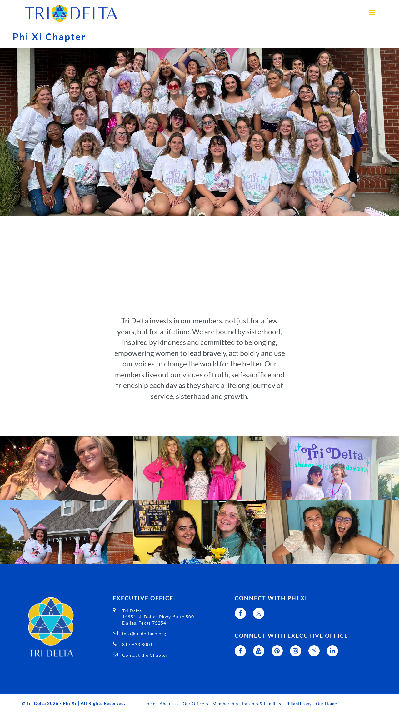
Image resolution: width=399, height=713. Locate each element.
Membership (225, 703)
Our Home (326, 703)
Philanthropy (298, 703)
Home (149, 703)
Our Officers (195, 703)
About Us (169, 703)
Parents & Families (261, 703)
